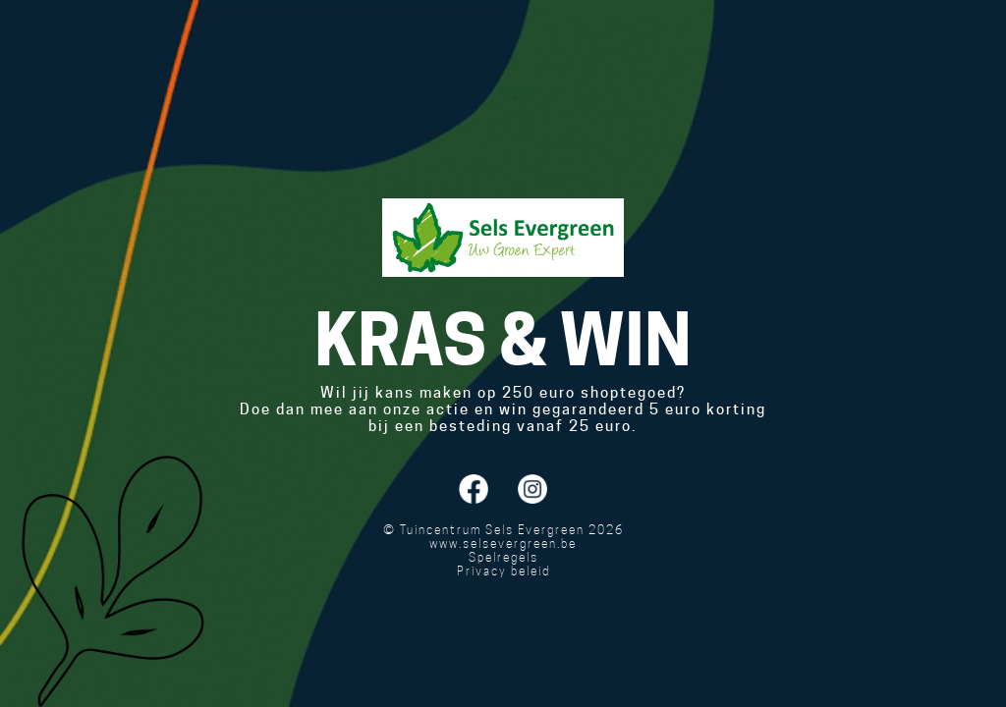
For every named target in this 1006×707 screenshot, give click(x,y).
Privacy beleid (503, 571)
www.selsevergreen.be (503, 544)
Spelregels (503, 558)
